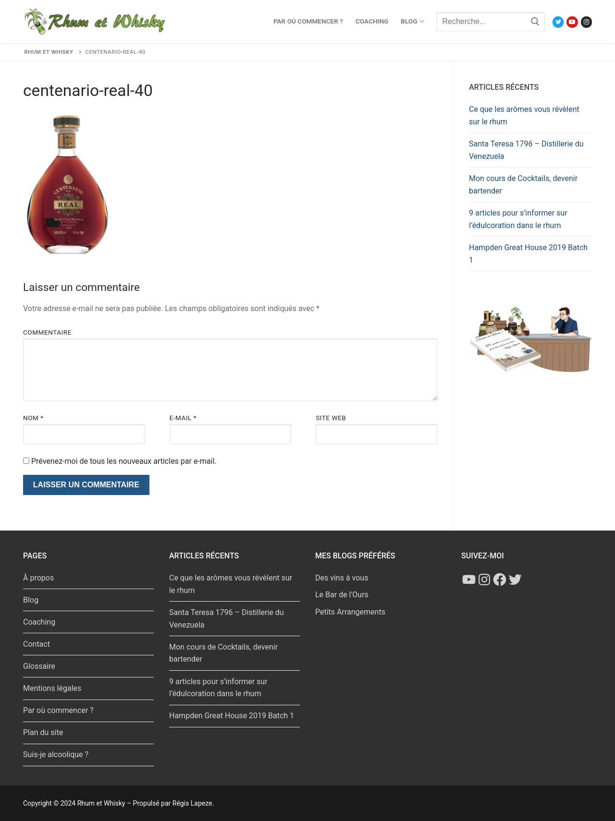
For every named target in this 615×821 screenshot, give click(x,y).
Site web (331, 418)
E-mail (183, 418)
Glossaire (39, 666)
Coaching (39, 622)
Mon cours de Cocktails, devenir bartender (523, 184)
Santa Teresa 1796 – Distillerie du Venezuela (526, 150)
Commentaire (47, 332)
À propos (38, 577)
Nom (33, 418)
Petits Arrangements (350, 611)
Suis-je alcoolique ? (55, 754)
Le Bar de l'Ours (342, 594)
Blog (30, 599)
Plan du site (43, 732)
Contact (36, 644)
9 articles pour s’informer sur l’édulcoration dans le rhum (518, 219)
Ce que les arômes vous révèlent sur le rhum (524, 115)
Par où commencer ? (58, 710)
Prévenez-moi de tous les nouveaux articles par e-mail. (124, 461)
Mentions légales (52, 688)
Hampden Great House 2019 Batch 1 (528, 254)
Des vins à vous (341, 577)
